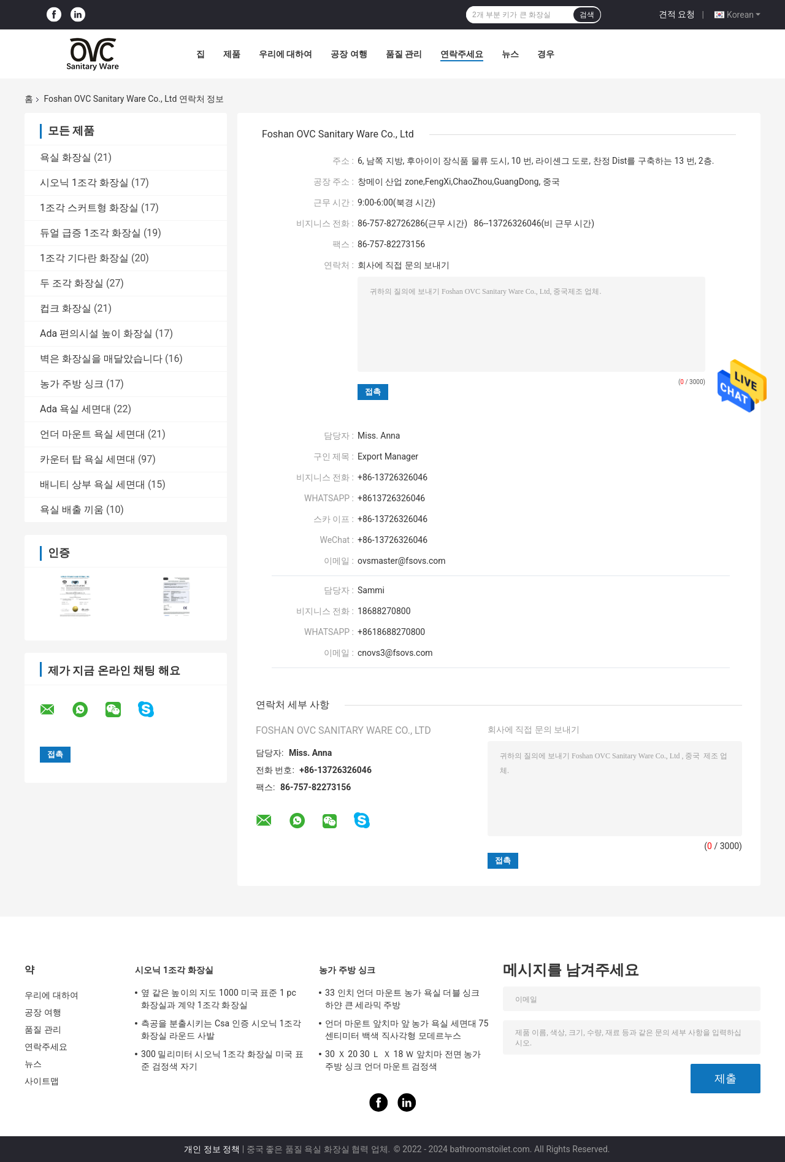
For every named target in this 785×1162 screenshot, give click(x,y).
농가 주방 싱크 (72, 384)
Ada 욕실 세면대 (75, 409)
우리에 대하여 (285, 54)
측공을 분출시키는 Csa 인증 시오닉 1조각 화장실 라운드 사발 (221, 1029)
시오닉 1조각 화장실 (84, 182)
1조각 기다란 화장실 (84, 258)
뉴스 (510, 54)
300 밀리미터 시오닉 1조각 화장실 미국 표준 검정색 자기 (222, 1060)
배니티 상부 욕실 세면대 (92, 484)
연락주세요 (461, 54)
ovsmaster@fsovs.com (402, 561)
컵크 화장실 (65, 308)
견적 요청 (677, 14)
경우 (545, 54)
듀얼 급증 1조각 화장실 (90, 233)
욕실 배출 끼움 (72, 509)
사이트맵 (42, 1081)
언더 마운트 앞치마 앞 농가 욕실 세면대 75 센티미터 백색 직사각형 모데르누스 (407, 1029)
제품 (231, 54)
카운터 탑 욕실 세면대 (88, 459)
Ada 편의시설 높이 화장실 (96, 333)
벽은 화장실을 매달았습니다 (101, 358)
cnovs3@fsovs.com (395, 653)
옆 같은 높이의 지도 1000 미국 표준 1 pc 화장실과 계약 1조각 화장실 (218, 999)
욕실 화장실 (65, 157)
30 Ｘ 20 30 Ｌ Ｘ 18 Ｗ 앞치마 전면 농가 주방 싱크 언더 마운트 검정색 (403, 1060)
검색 (587, 14)
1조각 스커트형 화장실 (89, 208)
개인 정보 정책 (212, 1149)
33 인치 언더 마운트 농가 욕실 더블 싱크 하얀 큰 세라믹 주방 (402, 999)
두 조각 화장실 (72, 283)
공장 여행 (349, 54)
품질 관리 (404, 54)
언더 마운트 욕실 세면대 (92, 434)
